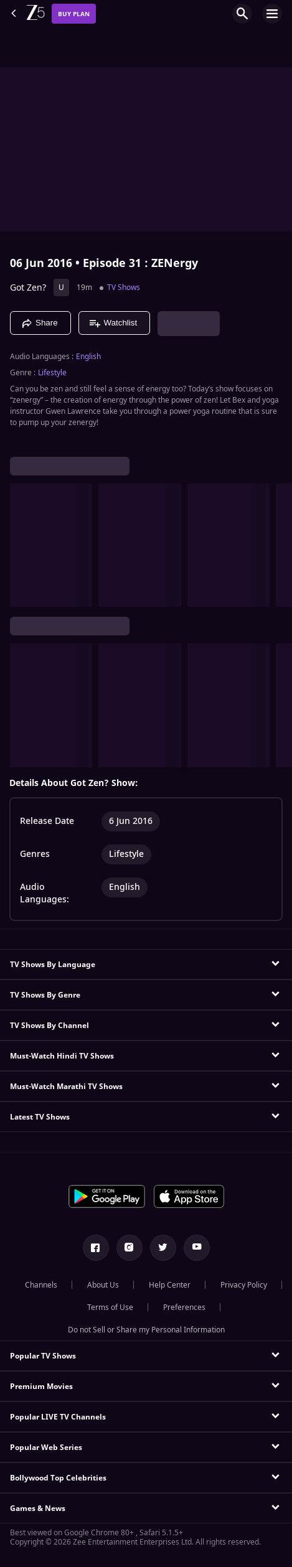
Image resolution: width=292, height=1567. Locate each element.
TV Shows (123, 287)
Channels (41, 1285)
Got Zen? (28, 287)
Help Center (170, 1285)
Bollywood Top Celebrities (58, 1478)
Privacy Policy (243, 1285)
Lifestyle (52, 372)
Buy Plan (74, 14)
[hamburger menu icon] (272, 14)
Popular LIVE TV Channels (58, 1417)
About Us (103, 1285)
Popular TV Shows (43, 1356)
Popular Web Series (46, 1447)
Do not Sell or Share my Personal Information (146, 1329)
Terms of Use (110, 1307)
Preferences (184, 1307)
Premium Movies (41, 1386)
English (88, 356)
